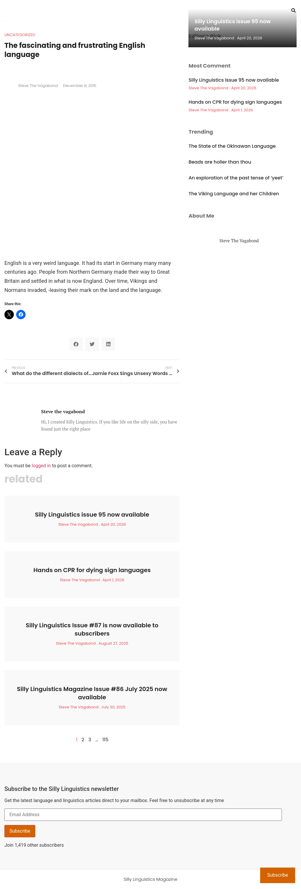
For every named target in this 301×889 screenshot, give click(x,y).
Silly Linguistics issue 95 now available (92, 514)
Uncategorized (19, 35)
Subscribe (19, 831)
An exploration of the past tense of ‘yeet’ (235, 177)
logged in (41, 465)
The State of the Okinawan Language (232, 146)
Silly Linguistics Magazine (151, 879)
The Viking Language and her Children (233, 193)
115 (105, 739)
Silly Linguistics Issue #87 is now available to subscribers (92, 629)
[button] (76, 344)
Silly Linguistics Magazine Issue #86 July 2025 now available (92, 693)
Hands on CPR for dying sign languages (92, 570)
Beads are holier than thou (219, 162)
